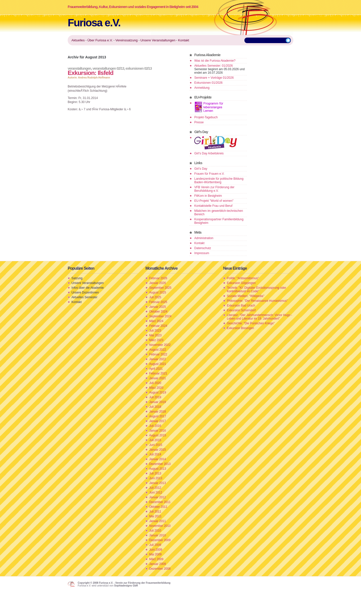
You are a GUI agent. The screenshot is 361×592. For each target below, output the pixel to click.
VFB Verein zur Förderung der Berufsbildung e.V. (214, 188)
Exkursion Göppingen (241, 283)
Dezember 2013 (159, 464)
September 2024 (160, 316)
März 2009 (156, 559)
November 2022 (159, 345)
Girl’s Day (200, 168)
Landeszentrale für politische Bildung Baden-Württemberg (218, 180)
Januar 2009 (157, 564)
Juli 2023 (155, 330)
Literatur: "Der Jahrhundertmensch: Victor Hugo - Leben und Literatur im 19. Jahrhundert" (259, 316)
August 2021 (157, 364)
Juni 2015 (155, 445)
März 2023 (156, 340)
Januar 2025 (157, 307)
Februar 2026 (158, 278)
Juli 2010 (155, 530)
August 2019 (157, 392)
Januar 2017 (157, 421)
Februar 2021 (158, 373)
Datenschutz (202, 248)
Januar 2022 (157, 359)
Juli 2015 (155, 440)
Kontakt (199, 243)
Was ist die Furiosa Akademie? (214, 60)
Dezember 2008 (159, 568)
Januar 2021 (157, 378)
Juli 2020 (155, 383)
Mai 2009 (155, 554)
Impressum (201, 253)
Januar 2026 (157, 283)
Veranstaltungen (79, 68)
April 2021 (156, 368)
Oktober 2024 (158, 311)
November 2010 (159, 526)
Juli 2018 (155, 407)
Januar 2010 (157, 535)
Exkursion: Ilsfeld (90, 72)
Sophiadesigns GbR (126, 585)
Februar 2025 (158, 302)
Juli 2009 (155, 545)
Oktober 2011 (158, 507)
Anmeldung (202, 87)
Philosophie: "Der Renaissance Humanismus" (257, 301)
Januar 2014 (157, 459)
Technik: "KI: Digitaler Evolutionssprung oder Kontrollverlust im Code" (256, 289)
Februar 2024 (158, 326)
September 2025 (160, 287)
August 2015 (157, 435)
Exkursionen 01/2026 (208, 82)
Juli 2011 (155, 511)
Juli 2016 (155, 426)
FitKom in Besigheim (208, 196)
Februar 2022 (158, 354)
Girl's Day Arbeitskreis (209, 153)
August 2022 (157, 349)
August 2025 (157, 292)
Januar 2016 (157, 430)
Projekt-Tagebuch (206, 117)
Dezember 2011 (159, 502)
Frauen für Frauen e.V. (209, 173)
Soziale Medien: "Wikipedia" (245, 296)
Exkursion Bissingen (240, 328)
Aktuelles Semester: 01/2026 (213, 65)
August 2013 (157, 468)
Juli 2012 (155, 487)
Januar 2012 (157, 497)
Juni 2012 (155, 492)
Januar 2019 (157, 402)
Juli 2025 (155, 297)
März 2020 (156, 387)
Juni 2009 (155, 549)
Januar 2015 (157, 449)
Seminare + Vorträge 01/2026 (214, 77)
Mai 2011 (155, 516)
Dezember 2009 (159, 540)
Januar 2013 (157, 483)
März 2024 (156, 321)
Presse (199, 122)
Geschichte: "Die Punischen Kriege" (251, 323)
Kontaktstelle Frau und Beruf (213, 206)
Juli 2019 (155, 397)
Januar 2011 (157, 521)
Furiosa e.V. (94, 23)
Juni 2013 (155, 478)
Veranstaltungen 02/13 (108, 68)
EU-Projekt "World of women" (213, 201)
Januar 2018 (157, 411)
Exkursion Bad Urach (241, 305)
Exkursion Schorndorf (241, 310)
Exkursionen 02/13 (139, 68)
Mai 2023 (155, 335)
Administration (203, 238)
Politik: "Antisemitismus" (243, 278)
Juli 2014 (155, 454)
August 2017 (157, 416)
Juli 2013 (155, 473)
